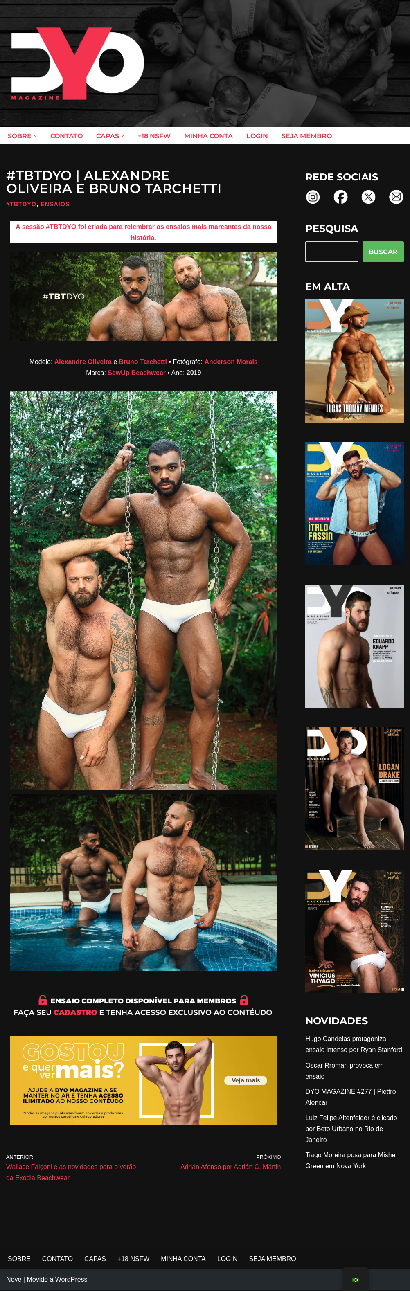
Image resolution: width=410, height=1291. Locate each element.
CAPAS (95, 1260)
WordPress (71, 1280)
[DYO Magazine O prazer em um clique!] (77, 63)
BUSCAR (383, 252)
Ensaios (55, 204)
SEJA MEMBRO (307, 136)
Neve (13, 1280)
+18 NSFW (154, 136)
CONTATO (66, 136)
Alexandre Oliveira (83, 361)
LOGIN (257, 136)
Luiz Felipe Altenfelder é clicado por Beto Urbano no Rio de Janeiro (351, 1129)
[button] (35, 135)
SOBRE (19, 1260)
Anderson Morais (231, 361)
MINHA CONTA (208, 136)
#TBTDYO (21, 204)
